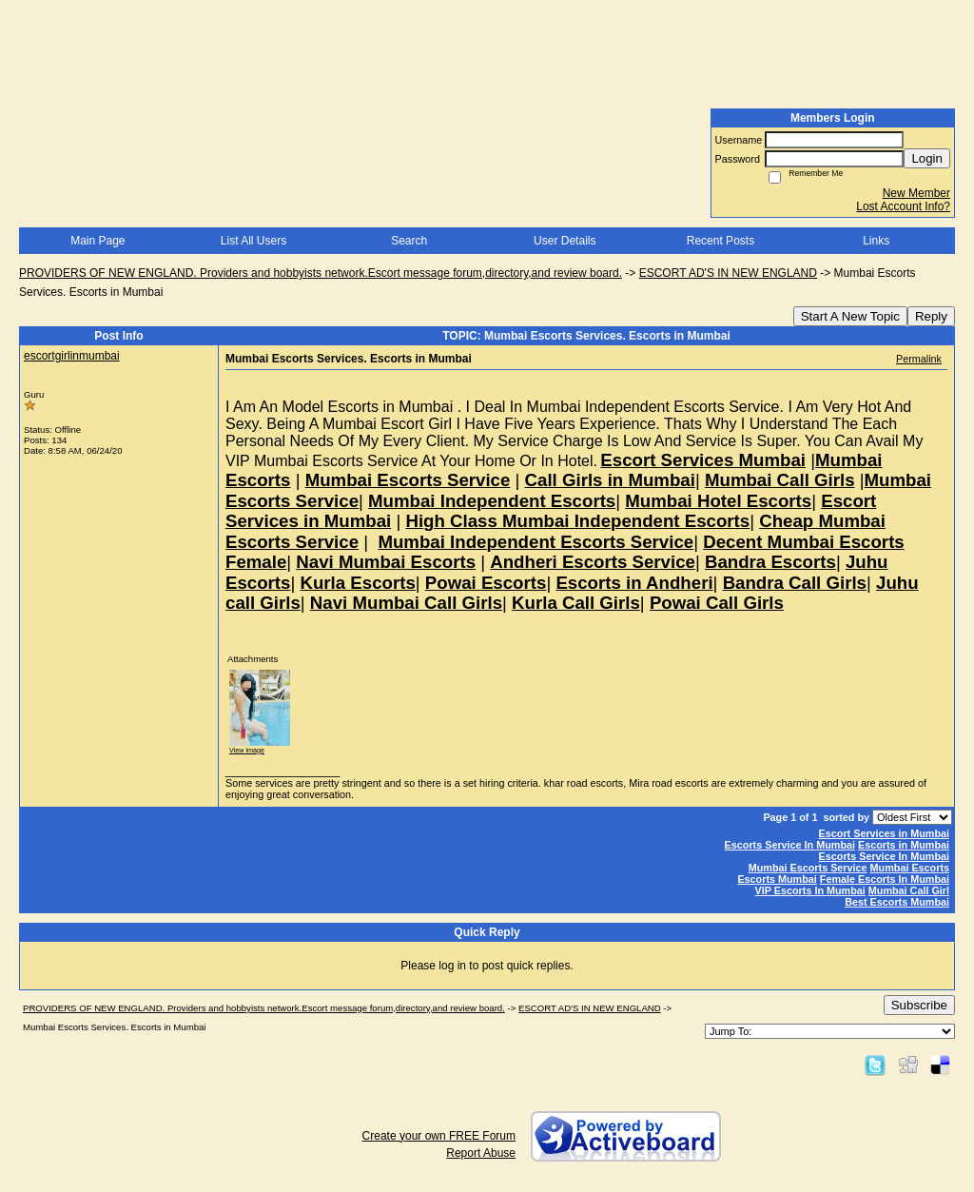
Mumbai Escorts (909, 867)
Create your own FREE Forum (439, 1136)
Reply (931, 316)
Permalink (919, 358)
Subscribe (919, 1005)
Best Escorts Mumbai (897, 902)
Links (876, 240)
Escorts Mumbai (776, 879)
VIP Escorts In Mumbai (810, 890)
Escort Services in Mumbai (884, 833)
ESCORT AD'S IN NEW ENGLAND (728, 273)
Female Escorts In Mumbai (884, 879)
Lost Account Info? (903, 206)
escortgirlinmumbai (72, 355)
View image (246, 750)
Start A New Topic (850, 316)
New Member (916, 193)
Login (927, 158)
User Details (564, 240)
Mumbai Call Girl (908, 890)
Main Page (97, 240)
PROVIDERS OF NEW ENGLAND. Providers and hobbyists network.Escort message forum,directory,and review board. (320, 273)
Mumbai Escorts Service (808, 867)
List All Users (253, 240)
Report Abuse (481, 1153)
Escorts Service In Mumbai (790, 844)
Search (409, 240)
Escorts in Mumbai (903, 844)
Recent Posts (720, 240)
